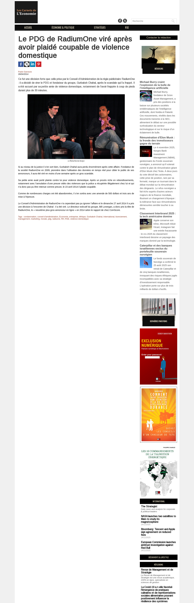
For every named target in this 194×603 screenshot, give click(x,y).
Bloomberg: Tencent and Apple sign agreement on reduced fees (158, 487)
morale (30, 219)
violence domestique (64, 219)
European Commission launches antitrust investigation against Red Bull (156, 497)
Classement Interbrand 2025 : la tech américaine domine (158, 188)
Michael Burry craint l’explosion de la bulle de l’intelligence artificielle (158, 83)
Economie (61, 217)
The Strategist (147, 467)
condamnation (30, 217)
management (128, 217)
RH (48, 219)
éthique (79, 217)
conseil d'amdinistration (46, 217)
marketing (22, 219)
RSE (127, 27)
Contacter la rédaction (159, 37)
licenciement (116, 217)
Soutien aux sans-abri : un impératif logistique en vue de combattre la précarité (157, 574)
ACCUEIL (28, 27)
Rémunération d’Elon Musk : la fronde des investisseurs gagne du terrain (157, 127)
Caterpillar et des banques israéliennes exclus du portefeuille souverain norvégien (158, 219)
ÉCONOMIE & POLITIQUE (63, 27)
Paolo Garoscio (24, 72)
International (105, 217)
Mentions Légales (90, 598)
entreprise (71, 217)
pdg (36, 219)
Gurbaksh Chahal (91, 217)
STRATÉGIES (100, 27)
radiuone (42, 219)
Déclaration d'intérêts (115, 598)
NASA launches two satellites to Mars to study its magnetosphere (158, 477)
